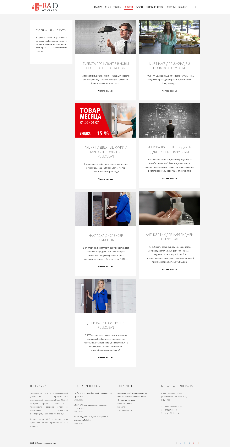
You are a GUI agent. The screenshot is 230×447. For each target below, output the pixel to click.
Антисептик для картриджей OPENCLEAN (169, 236)
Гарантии (121, 406)
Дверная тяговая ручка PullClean (105, 325)
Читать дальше (105, 91)
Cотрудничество (125, 410)
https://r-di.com (170, 413)
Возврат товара (124, 403)
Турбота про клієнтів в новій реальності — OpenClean (106, 65)
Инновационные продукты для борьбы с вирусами (170, 149)
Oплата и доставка (126, 400)
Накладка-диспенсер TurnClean (106, 237)
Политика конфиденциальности (132, 393)
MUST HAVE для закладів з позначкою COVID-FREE (169, 65)
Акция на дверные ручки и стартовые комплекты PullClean (106, 151)
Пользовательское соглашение (131, 396)
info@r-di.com (169, 410)
